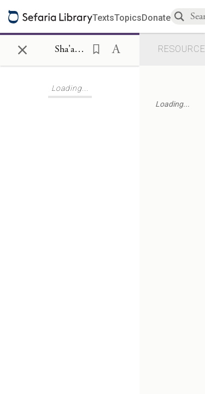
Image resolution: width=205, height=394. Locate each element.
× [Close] (22, 48)
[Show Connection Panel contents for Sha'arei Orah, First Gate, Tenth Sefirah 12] (70, 50)
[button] (93, 48)
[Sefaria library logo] (50, 17)
